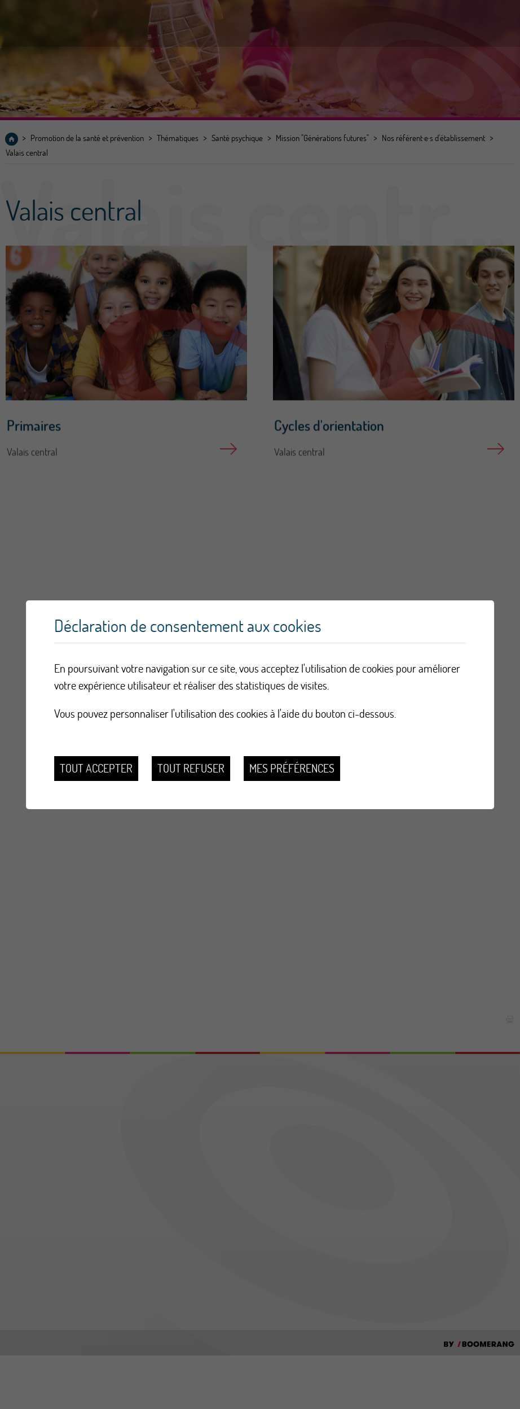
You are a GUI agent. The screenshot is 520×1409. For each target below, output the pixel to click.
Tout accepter (96, 768)
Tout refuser (190, 768)
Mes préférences (291, 768)
